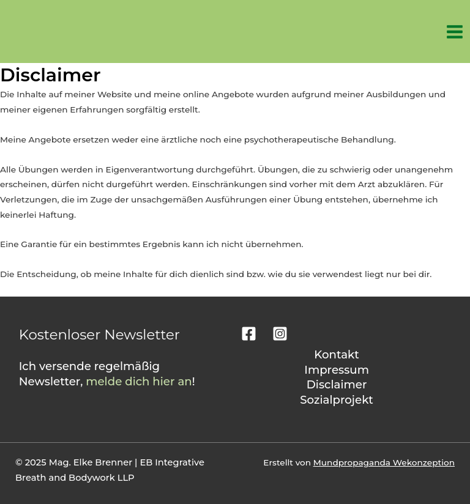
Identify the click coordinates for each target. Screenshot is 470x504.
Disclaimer (337, 384)
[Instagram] (280, 333)
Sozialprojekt (336, 400)
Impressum (336, 370)
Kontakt (336, 354)
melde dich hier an (139, 381)
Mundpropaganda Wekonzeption (384, 462)
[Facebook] (248, 333)
